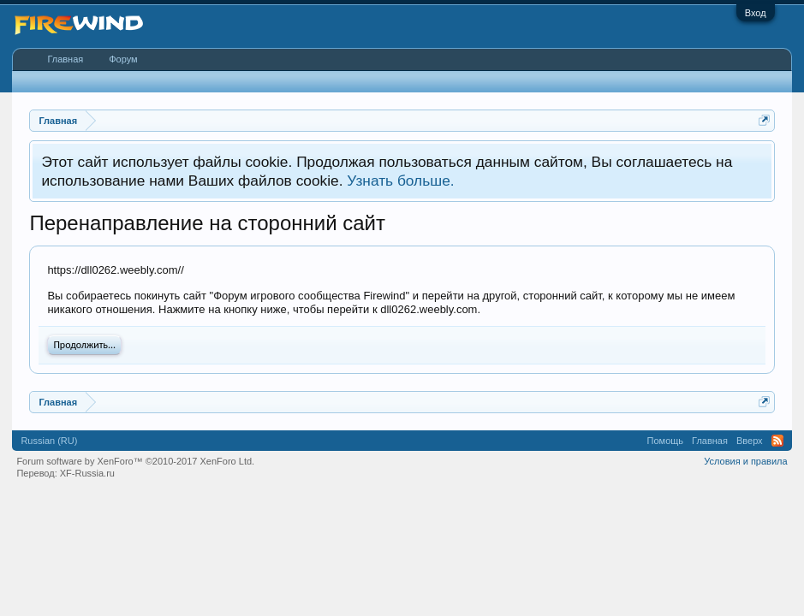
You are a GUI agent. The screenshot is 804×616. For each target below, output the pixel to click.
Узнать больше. (400, 180)
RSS (777, 441)
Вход (755, 13)
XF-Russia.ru (87, 473)
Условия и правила (745, 461)
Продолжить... (84, 345)
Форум (123, 59)
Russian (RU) (49, 440)
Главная (65, 59)
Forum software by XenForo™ (135, 461)
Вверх (749, 440)
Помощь (665, 440)
